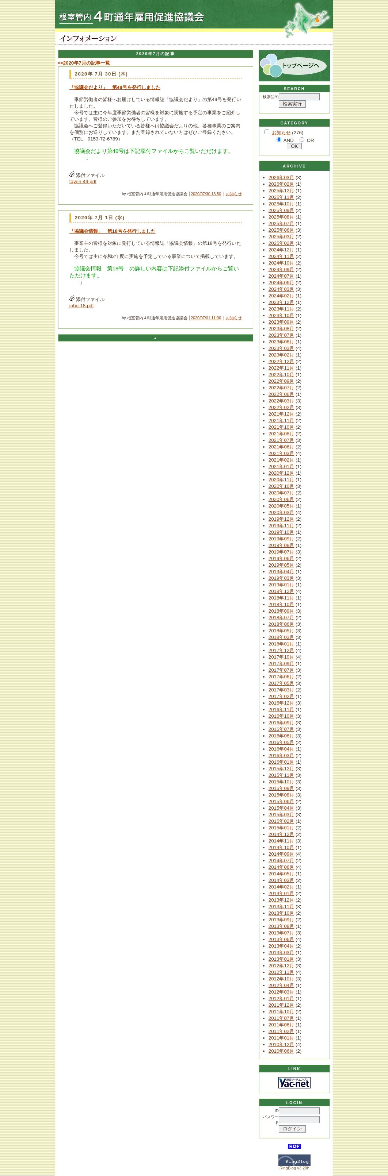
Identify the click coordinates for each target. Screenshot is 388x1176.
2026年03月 (281, 177)
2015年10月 (281, 781)
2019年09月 (281, 538)
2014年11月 (281, 841)
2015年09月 (281, 788)
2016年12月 (281, 703)
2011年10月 (281, 1011)
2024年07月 (281, 276)
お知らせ (234, 194)
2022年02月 (281, 407)
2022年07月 (281, 387)
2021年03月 (281, 453)
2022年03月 (281, 401)
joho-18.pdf (81, 305)
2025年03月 (281, 236)
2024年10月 (281, 263)
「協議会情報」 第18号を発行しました (112, 231)
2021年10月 (281, 427)
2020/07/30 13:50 (206, 194)
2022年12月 (281, 361)
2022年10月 (281, 374)
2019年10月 (281, 532)
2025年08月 (281, 217)
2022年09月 (281, 381)
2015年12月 (281, 768)
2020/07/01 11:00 (206, 318)
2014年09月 (281, 854)
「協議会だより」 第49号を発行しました (114, 87)
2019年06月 (281, 558)
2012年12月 (281, 965)
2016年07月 (281, 729)
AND (289, 140)
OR (310, 140)
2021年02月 (281, 460)
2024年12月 (281, 249)
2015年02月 (281, 821)
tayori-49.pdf (82, 181)
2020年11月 (281, 479)
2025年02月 (281, 243)
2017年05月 (281, 683)
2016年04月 (281, 749)
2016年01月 (281, 762)
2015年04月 (281, 808)
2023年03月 (281, 348)
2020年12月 (281, 473)
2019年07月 (281, 552)
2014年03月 (281, 880)
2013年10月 (281, 913)
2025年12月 (281, 190)
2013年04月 (281, 946)
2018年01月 (281, 644)
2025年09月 (281, 210)
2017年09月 (281, 663)
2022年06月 (281, 394)
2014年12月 (281, 834)
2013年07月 (281, 933)
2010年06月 (281, 1051)
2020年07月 (281, 493)
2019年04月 (281, 571)
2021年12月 (281, 414)
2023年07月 (281, 335)
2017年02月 (281, 696)
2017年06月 (281, 676)
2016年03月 (281, 755)
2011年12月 (281, 1005)
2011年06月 (281, 1024)
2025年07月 (281, 223)
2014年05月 (281, 873)
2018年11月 (281, 598)
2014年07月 (281, 860)
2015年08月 (281, 795)
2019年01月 (281, 584)
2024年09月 (281, 269)
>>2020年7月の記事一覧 (83, 63)
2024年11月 (281, 256)
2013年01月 (281, 959)
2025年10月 (281, 204)
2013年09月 (281, 919)
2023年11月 (281, 309)
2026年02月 (281, 184)
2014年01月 (281, 893)
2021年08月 (281, 433)
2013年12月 (281, 900)
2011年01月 (281, 1038)
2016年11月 (281, 709)
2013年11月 (281, 906)
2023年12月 (281, 302)
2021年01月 (281, 466)
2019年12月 (281, 519)
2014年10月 (281, 847)
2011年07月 (281, 1018)
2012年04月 (281, 985)
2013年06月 (281, 939)
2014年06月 (281, 867)
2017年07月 (281, 670)
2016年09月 (281, 722)
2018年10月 (281, 604)
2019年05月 (281, 565)
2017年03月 (281, 690)
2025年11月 (281, 197)
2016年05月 (281, 742)
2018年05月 (281, 630)
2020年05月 (281, 506)
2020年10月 (281, 486)
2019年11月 (281, 525)
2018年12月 (281, 591)
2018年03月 (281, 637)
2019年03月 (281, 578)
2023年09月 (281, 322)
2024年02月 (281, 295)
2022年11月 (281, 368)
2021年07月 (281, 440)
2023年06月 (281, 341)
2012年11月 (281, 972)
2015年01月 (281, 827)
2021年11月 (281, 420)
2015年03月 (281, 814)
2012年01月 (281, 998)
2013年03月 (281, 952)
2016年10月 (281, 716)
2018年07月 (281, 617)
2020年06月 (281, 499)
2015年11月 (281, 775)
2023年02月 (281, 355)
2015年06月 (281, 801)
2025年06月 (281, 230)
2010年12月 (281, 1044)
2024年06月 (281, 282)
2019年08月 (281, 545)
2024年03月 (281, 289)
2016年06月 (281, 736)
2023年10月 (281, 315)
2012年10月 (281, 979)
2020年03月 (281, 512)
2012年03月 (281, 992)
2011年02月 (281, 1031)
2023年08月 (281, 328)
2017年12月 (281, 650)
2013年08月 (281, 926)
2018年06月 (281, 624)
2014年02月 (281, 887)
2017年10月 (281, 657)
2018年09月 (281, 611)
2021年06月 (281, 447)
